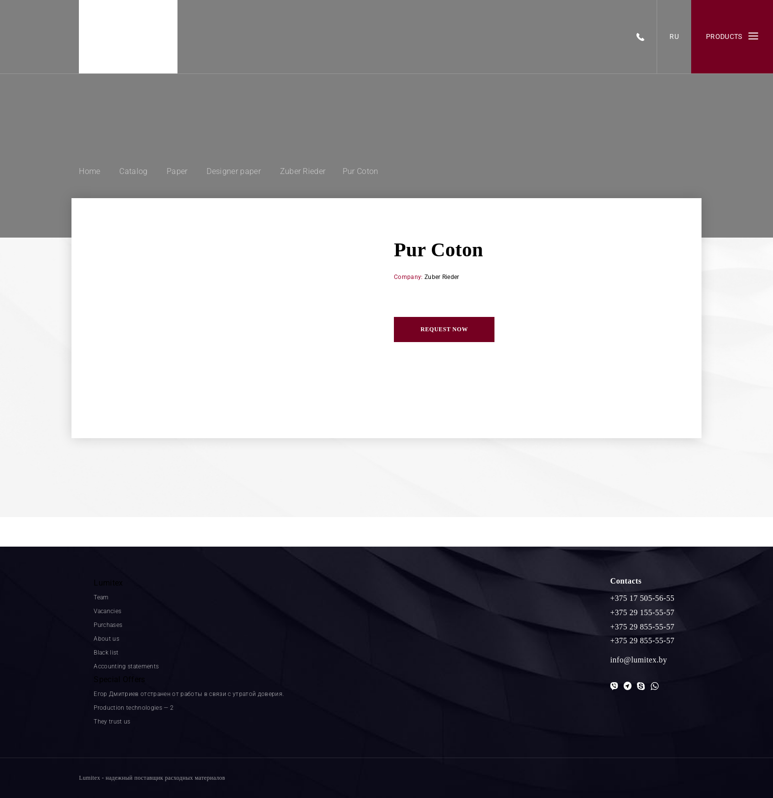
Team (101, 597)
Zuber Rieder (441, 277)
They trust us (112, 721)
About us (106, 638)
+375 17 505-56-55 (642, 598)
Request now (444, 329)
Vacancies (107, 611)
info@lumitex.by (638, 660)
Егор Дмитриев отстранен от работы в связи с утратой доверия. (189, 694)
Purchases (108, 625)
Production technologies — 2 (134, 707)
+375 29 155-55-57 (642, 612)
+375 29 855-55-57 (642, 627)
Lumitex (108, 583)
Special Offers (119, 679)
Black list (106, 652)
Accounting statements (126, 666)
